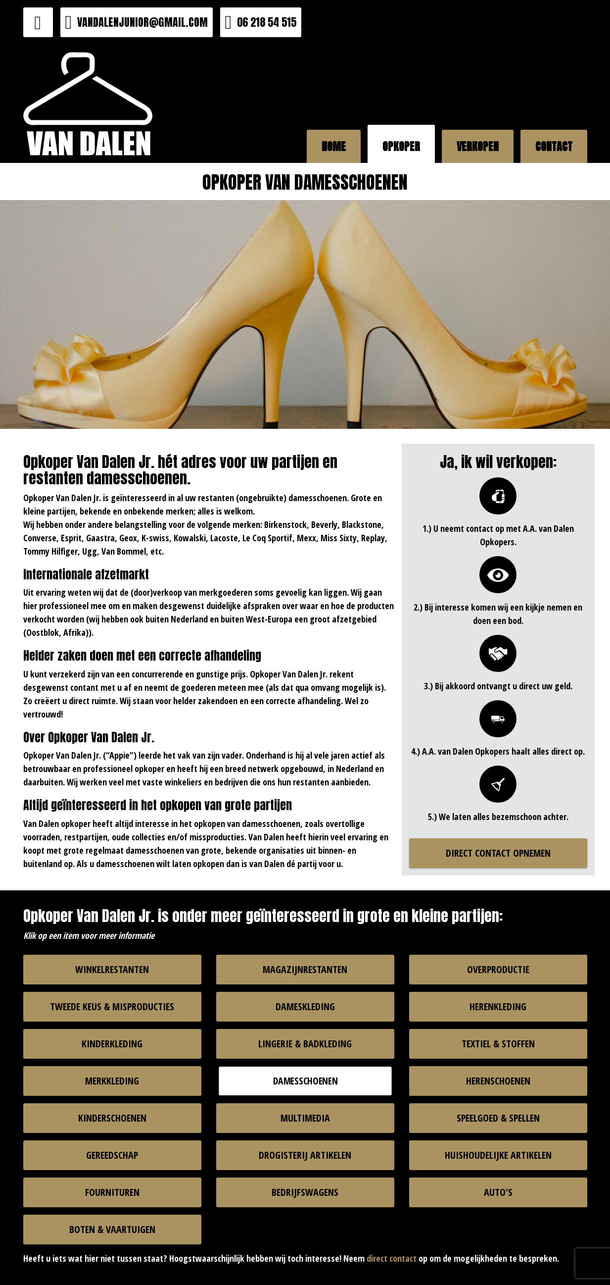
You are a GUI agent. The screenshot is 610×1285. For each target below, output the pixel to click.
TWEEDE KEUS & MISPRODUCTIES (112, 1006)
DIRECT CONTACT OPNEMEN (498, 853)
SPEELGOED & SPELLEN (498, 1118)
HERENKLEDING (497, 1006)
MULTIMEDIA (305, 1118)
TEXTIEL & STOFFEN (498, 1043)
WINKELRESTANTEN (112, 969)
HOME (334, 146)
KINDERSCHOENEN (112, 1118)
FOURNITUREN (112, 1192)
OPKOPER (401, 146)
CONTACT (553, 146)
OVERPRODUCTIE (498, 969)
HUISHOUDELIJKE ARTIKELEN (498, 1155)
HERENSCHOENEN (498, 1080)
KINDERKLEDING (112, 1043)
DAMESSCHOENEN (305, 1080)
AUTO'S (498, 1192)
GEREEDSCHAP (112, 1155)
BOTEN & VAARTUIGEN (112, 1229)
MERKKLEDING (112, 1080)
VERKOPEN (478, 146)
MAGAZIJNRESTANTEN (305, 969)
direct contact (392, 1258)
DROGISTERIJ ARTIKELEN (305, 1155)
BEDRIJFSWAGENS (305, 1192)
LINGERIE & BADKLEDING (305, 1043)
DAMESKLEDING (305, 1006)
